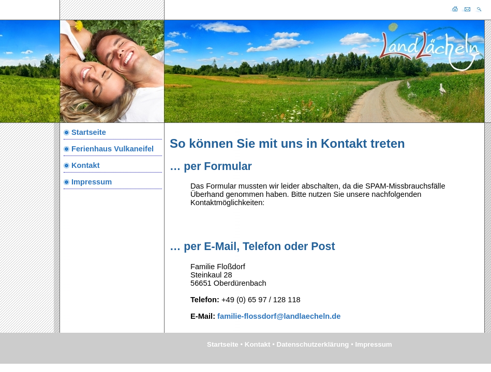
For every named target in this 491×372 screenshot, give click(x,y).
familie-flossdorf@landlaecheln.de (277, 316)
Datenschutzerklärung (313, 344)
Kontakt (85, 165)
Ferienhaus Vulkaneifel (112, 149)
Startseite (88, 132)
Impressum (91, 182)
